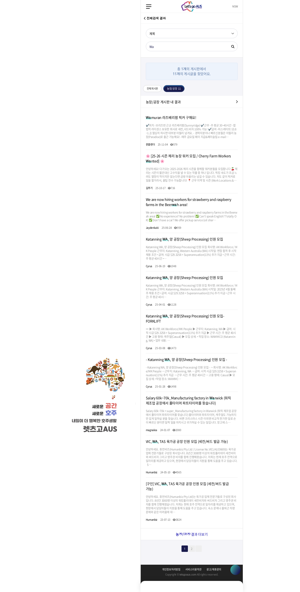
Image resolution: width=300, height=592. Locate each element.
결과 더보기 (192, 534)
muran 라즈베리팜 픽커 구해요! (171, 117)
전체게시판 (152, 88)
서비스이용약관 (193, 569)
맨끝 (198, 548)
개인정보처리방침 (171, 569)
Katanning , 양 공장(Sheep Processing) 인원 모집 (184, 239)
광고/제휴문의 (213, 569)
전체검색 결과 (155, 17)
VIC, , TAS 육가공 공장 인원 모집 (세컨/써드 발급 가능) (187, 441)
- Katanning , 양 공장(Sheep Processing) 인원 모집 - (186, 359)
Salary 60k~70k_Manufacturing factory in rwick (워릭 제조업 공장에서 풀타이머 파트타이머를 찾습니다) (188, 400)
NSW (235, 6)
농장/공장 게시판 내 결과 (163, 101)
